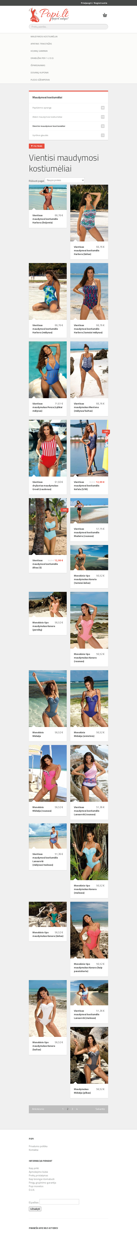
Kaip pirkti (34, 1168)
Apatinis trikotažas (41, 43)
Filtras (36, 146)
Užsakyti (35, 1208)
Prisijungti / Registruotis (94, 3)
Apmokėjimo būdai (38, 1172)
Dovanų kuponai (39, 72)
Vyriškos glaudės (68, 135)
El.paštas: (54, 1201)
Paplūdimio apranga (68, 108)
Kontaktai (33, 1150)
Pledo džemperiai (40, 79)
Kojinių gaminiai (39, 51)
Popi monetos (36, 1186)
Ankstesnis (38, 1109)
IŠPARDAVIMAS (38, 65)
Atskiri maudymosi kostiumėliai (68, 117)
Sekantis (100, 1109)
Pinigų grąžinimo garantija (42, 1182)
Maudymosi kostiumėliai (44, 36)
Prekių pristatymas (38, 1175)
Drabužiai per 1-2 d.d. (42, 58)
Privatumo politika (38, 1146)
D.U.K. (32, 1190)
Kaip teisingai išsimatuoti (41, 1179)
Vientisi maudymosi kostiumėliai (68, 126)
